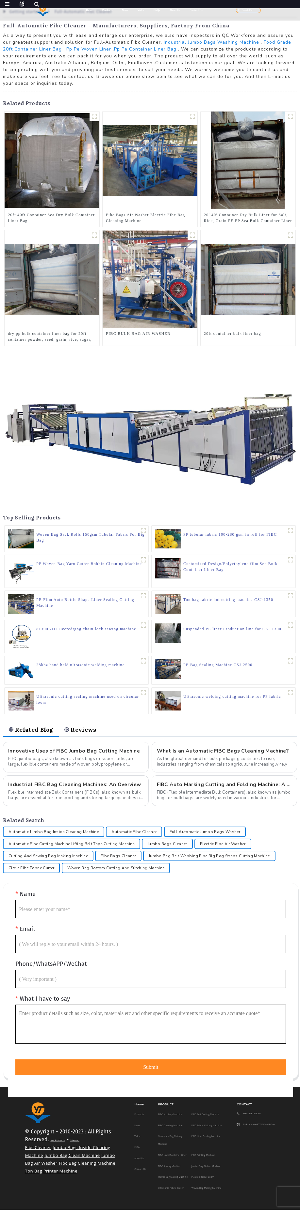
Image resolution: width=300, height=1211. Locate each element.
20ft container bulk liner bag (232, 333)
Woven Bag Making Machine (207, 1189)
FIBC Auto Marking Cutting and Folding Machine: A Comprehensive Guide (224, 785)
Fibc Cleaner (38, 1149)
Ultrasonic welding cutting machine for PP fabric (232, 696)
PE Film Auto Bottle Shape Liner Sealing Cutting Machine (85, 602)
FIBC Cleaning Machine (170, 1126)
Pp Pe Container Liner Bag (145, 49)
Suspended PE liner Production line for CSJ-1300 (232, 629)
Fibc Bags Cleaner (118, 857)
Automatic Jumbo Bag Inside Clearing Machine (53, 833)
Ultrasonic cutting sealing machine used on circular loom (87, 699)
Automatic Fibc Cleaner (134, 833)
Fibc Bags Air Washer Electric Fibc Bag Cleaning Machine (145, 217)
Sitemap (74, 1141)
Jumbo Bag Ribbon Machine (206, 1167)
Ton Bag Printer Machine (51, 1172)
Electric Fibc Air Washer (223, 845)
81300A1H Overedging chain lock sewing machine (86, 629)
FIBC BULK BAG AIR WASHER (138, 333)
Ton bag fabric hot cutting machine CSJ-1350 (228, 599)
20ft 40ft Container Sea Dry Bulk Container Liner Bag (51, 217)
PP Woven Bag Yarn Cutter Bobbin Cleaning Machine (89, 563)
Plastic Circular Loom (203, 1177)
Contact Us (196, 10)
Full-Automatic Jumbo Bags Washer (205, 833)
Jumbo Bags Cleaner (167, 845)
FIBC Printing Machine (203, 1156)
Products (107, 10)
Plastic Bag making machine (173, 1177)
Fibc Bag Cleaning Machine (87, 1164)
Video (141, 10)
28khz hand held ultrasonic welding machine (80, 665)
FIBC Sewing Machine (169, 1167)
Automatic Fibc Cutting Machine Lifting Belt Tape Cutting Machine (71, 845)
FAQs (157, 10)
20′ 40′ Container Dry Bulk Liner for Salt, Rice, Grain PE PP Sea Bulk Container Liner (248, 218)
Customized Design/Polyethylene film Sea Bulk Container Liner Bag (230, 566)
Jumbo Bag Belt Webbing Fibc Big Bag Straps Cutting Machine (209, 857)
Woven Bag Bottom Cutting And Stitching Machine (116, 869)
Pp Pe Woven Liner (88, 49)
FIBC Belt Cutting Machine (205, 1115)
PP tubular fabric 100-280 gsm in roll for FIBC (230, 534)
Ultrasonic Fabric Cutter (171, 1189)
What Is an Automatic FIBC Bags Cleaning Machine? (224, 751)
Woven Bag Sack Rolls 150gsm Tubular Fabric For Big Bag (90, 537)
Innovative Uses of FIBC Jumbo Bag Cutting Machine (75, 751)
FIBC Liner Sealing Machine (206, 1137)
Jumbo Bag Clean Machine (72, 1156)
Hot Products (57, 1141)
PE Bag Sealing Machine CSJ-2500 (218, 665)
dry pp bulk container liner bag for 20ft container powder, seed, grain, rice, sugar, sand (50, 336)
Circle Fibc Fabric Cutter (31, 869)
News (125, 10)
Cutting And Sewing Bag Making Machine (48, 857)
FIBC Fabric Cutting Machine (207, 1126)
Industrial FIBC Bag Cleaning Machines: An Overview (75, 785)
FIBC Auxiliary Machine (170, 1115)
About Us (174, 10)
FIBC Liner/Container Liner (172, 1156)
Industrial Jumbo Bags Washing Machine (211, 42)
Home (89, 10)
